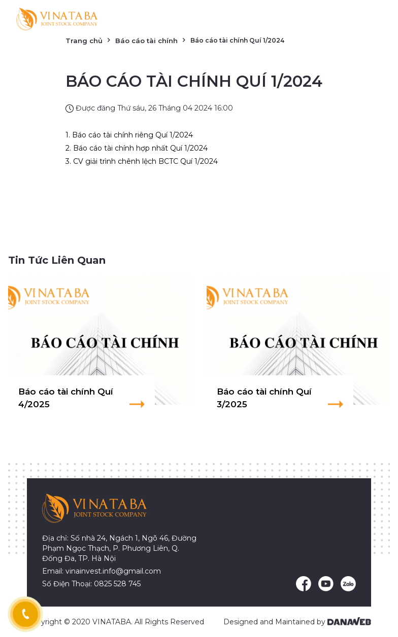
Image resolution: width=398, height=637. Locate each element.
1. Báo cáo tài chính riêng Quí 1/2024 (129, 134)
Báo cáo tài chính (146, 41)
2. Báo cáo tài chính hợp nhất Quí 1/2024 (136, 148)
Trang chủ (84, 41)
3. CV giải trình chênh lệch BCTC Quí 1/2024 (141, 161)
